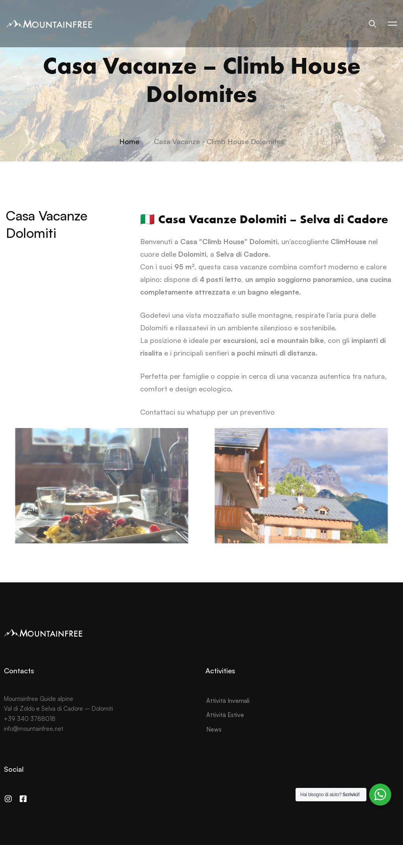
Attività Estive (225, 715)
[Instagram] (8, 799)
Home (129, 141)
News (214, 729)
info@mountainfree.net (33, 728)
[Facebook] (23, 799)
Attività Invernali (228, 700)
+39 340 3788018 (29, 719)
